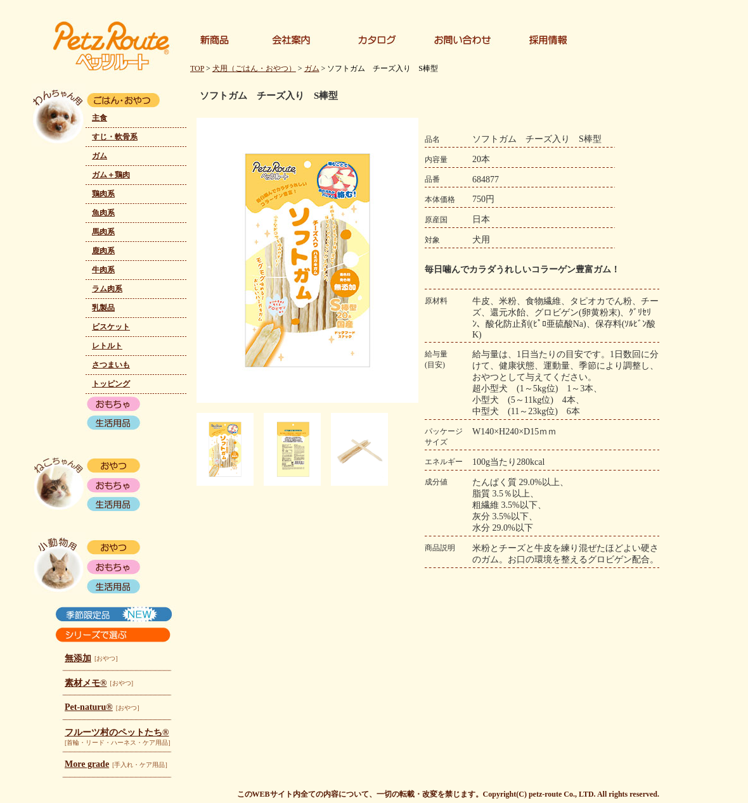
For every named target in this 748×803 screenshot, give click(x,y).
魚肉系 (103, 212)
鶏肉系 (103, 193)
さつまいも (111, 364)
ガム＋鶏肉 (111, 174)
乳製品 (103, 307)
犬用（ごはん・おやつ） (254, 68)
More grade (87, 764)
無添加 (78, 658)
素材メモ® (85, 683)
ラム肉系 (107, 288)
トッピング (111, 383)
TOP (197, 68)
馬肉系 (103, 231)
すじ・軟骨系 (115, 136)
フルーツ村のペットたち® (117, 732)
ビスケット (111, 326)
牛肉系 (103, 269)
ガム (99, 155)
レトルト (107, 345)
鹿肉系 (103, 250)
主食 (99, 117)
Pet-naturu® (89, 707)
